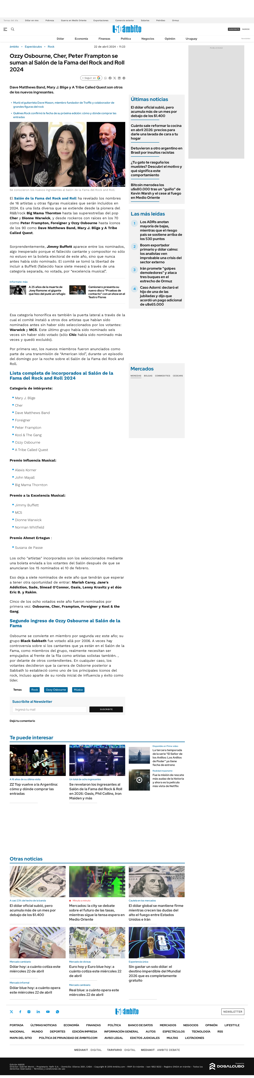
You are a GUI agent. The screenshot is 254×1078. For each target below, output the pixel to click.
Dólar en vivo (31, 20)
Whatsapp (57, 1011)
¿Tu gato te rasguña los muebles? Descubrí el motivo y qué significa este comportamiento (156, 168)
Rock (51, 46)
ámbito (14, 46)
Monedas (136, 375)
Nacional (17, 1031)
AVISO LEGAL (113, 1038)
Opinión (170, 39)
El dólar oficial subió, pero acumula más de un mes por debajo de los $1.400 (154, 111)
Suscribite (106, 709)
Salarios (145, 20)
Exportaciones (100, 20)
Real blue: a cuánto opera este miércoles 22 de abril (94, 992)
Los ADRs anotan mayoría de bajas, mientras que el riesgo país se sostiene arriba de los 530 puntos (161, 230)
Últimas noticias (44, 1025)
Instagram (29, 1011)
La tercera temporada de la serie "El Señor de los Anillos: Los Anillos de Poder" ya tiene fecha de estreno (167, 757)
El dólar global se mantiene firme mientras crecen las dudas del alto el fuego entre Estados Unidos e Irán (156, 912)
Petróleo (160, 20)
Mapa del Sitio (21, 1038)
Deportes (57, 1031)
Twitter (11, 1011)
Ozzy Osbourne (56, 690)
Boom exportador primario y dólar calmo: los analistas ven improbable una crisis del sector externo (161, 253)
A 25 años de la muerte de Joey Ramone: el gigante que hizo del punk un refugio (47, 290)
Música (78, 690)
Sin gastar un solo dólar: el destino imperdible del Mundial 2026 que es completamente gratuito (155, 973)
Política (126, 39)
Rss (220, 1031)
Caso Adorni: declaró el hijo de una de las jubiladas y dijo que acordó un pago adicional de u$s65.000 (161, 296)
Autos (151, 1031)
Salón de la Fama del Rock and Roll (45, 198)
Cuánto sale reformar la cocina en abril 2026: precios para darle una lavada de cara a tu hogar (156, 132)
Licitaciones (194, 1038)
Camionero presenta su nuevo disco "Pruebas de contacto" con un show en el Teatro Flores (106, 292)
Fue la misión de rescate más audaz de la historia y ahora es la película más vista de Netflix (168, 780)
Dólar (60, 39)
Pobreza (50, 20)
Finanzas (104, 39)
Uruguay (191, 39)
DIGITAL (88, 1050)
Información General (121, 1031)
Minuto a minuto (81, 900)
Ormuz (175, 20)
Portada (16, 1025)
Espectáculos (33, 46)
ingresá (246, 29)
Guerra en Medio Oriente (73, 20)
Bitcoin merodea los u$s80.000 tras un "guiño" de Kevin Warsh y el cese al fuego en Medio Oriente (156, 191)
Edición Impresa (84, 1031)
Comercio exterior (124, 20)
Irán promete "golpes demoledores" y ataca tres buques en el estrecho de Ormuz (158, 274)
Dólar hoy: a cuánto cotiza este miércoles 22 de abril (35, 968)
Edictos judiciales (145, 1038)
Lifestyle (232, 1025)
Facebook (20, 1011)
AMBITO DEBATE (160, 1050)
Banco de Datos (140, 1025)
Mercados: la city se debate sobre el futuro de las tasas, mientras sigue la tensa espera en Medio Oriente (97, 912)
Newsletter (245, 38)
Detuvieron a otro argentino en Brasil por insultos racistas (156, 150)
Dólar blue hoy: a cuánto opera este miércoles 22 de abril (35, 990)
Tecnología (201, 1031)
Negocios (147, 39)
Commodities (162, 375)
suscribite (234, 29)
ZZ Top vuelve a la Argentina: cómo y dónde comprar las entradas (34, 789)
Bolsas (148, 375)
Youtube (48, 1012)
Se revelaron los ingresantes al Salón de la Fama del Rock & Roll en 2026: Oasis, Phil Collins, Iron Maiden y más (95, 791)
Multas (172, 1038)
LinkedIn (38, 1011)
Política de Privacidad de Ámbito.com (68, 1038)
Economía (81, 39)
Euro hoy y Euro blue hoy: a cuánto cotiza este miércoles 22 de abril (95, 971)
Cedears (178, 375)
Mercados (168, 1025)
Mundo (37, 1031)
